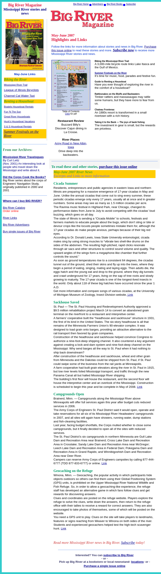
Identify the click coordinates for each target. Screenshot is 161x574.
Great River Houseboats (17, 116)
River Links (10, 217)
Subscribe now (123, 50)
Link (130, 294)
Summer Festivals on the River (111, 73)
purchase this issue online (118, 167)
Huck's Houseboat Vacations (19, 121)
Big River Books (115, 4)
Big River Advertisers (16, 224)
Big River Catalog (14, 207)
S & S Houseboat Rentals (18, 126)
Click (67, 114)
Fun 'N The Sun (12, 111)
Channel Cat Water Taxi (19, 95)
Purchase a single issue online (104, 566)
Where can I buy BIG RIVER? (22, 200)
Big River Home (81, 4)
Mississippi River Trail (15, 85)
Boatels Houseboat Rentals (19, 106)
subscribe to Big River (118, 555)
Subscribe (131, 4)
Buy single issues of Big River (21, 231)
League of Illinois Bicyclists (21, 90)
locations (137, 561)
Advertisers (97, 4)
